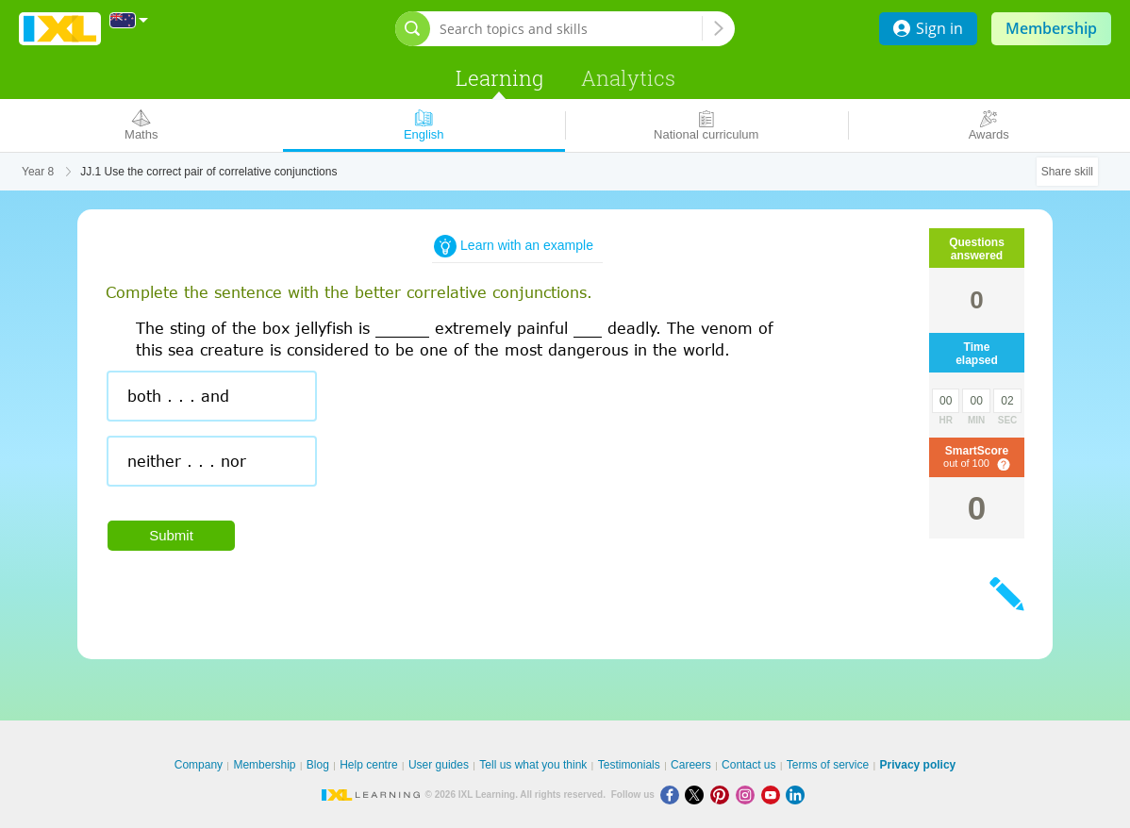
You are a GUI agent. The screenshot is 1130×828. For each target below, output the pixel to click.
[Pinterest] (723, 794)
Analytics (628, 77)
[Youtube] (774, 794)
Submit (171, 535)
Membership (1051, 28)
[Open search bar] (412, 28)
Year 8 (38, 171)
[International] (129, 20)
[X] (697, 794)
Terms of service (828, 764)
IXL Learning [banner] (60, 28)
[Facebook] (673, 794)
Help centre (368, 764)
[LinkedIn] (797, 794)
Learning (499, 77)
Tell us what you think (533, 764)
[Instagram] (748, 794)
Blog (318, 764)
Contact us (748, 764)
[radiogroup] (464, 436)
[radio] (212, 396)
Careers (691, 764)
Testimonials (629, 764)
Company (198, 764)
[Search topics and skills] (571, 28)
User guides (438, 764)
